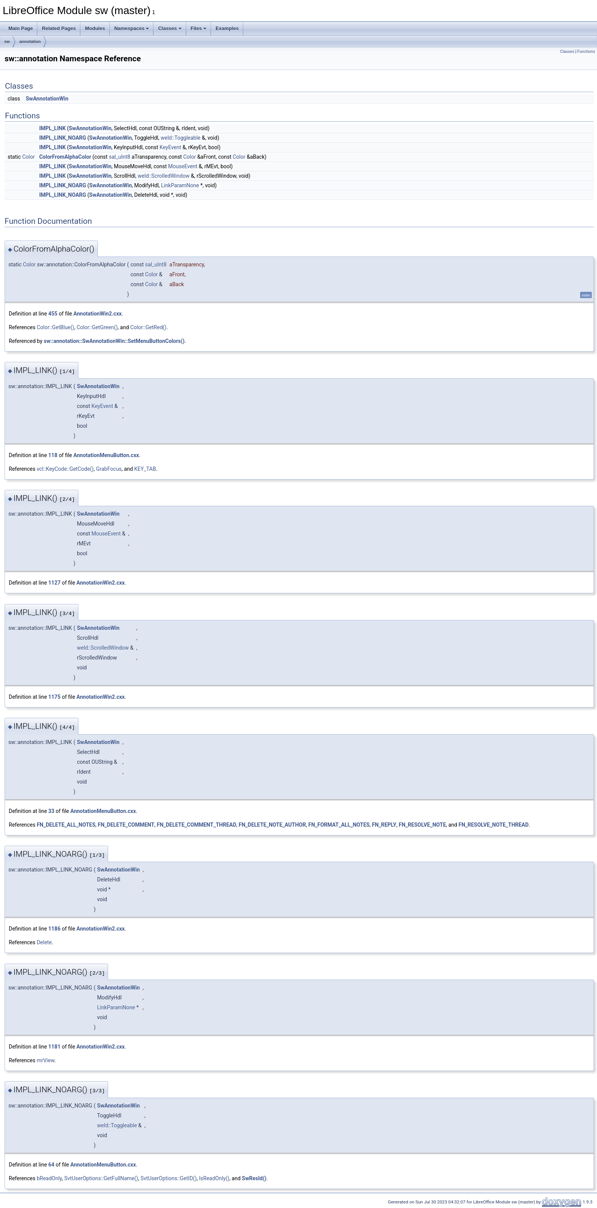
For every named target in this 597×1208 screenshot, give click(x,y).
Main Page (20, 28)
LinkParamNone (180, 185)
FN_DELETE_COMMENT (126, 825)
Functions (586, 51)
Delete (44, 942)
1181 (54, 1047)
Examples (227, 28)
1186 (54, 929)
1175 (54, 697)
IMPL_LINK (52, 128)
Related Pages (59, 28)
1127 (54, 583)
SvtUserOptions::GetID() (168, 1178)
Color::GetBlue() (55, 327)
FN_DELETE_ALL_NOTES (66, 825)
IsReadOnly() (214, 1178)
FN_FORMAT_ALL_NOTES (339, 825)
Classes (169, 28)
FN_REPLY (384, 825)
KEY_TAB (145, 469)
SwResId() (254, 1178)
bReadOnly (49, 1178)
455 (52, 314)
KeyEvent (170, 147)
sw (7, 41)
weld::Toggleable (181, 138)
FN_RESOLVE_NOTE (422, 825)
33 (51, 811)
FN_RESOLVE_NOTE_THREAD (493, 825)
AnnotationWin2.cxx (97, 314)
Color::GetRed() (148, 327)
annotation (30, 41)
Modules (95, 28)
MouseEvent (183, 166)
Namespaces (131, 28)
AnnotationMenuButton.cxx (106, 455)
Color (28, 157)
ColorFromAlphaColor (65, 157)
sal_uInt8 (119, 157)
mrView (45, 1060)
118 (52, 455)
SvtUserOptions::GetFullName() (101, 1178)
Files (199, 28)
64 (51, 1165)
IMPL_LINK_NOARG (62, 138)
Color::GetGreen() (97, 327)
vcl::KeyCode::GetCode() (65, 469)
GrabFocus (108, 469)
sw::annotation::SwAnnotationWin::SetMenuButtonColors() (114, 341)
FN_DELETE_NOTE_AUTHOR (272, 825)
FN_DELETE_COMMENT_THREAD (196, 825)
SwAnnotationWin (47, 99)
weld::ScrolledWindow (164, 176)
